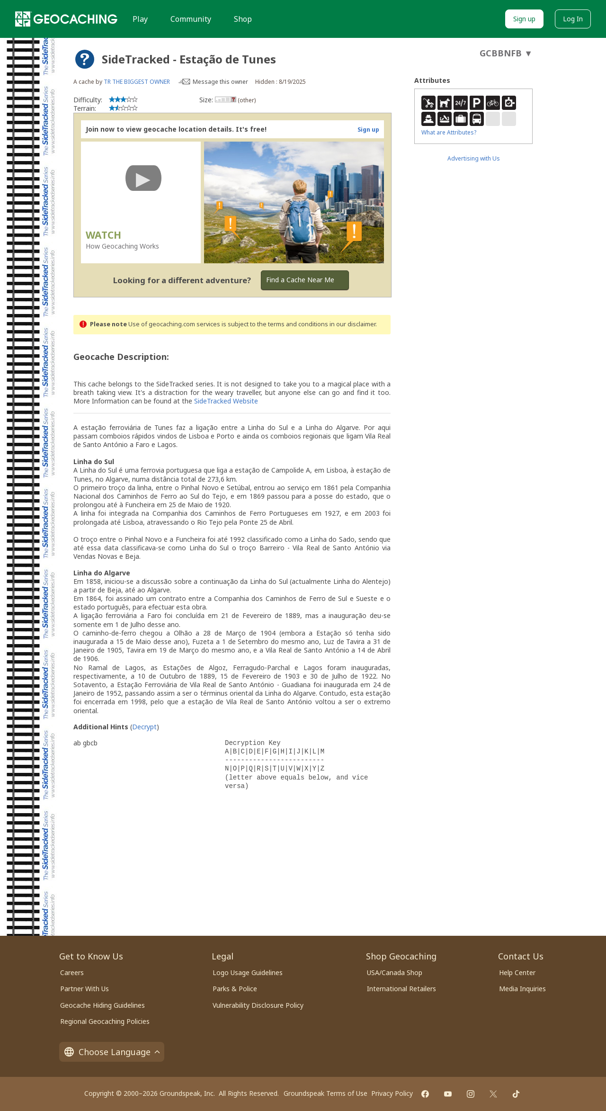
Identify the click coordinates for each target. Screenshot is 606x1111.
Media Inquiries (522, 988)
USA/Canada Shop (394, 972)
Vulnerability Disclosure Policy (258, 1005)
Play (140, 19)
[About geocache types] (84, 59)
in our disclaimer (352, 324)
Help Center (517, 972)
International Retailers (401, 988)
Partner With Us (84, 988)
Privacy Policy (392, 1093)
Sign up (524, 18)
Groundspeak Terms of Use (325, 1093)
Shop (243, 19)
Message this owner (220, 82)
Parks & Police (235, 988)
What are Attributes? (448, 132)
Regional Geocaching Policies (105, 1021)
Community (190, 19)
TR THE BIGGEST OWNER (137, 82)
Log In (573, 18)
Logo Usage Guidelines (248, 972)
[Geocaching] (66, 18)
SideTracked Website (226, 400)
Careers (72, 972)
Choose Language (111, 1051)
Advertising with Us (473, 158)
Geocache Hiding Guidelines (102, 1005)
